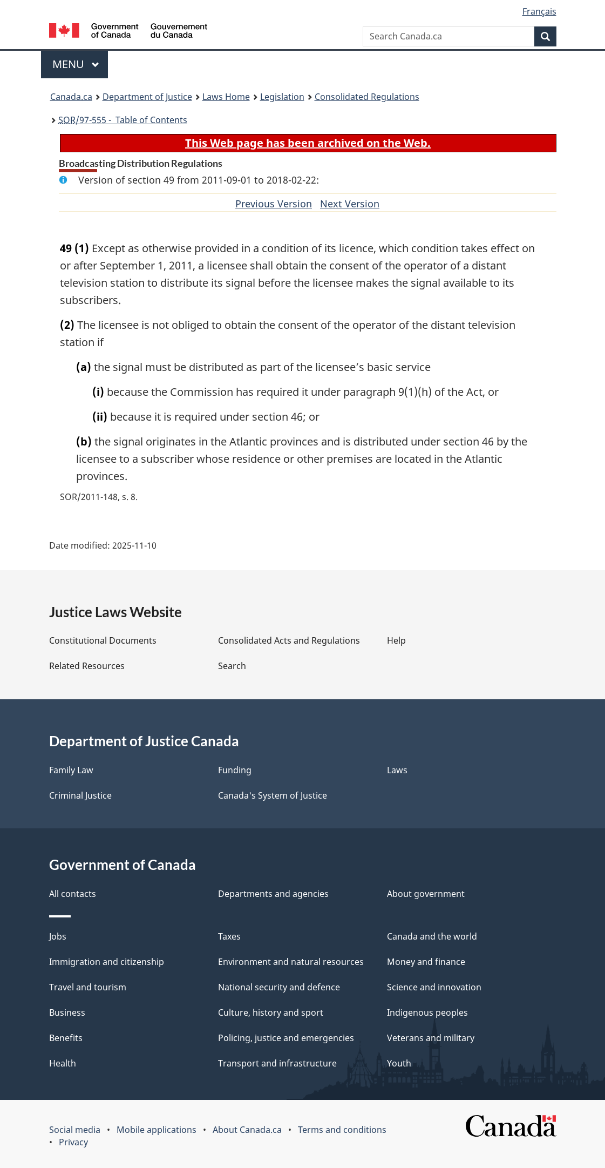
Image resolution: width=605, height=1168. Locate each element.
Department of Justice (147, 97)
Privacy (73, 1142)
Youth (399, 1063)
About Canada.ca (247, 1130)
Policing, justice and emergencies (286, 1038)
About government (426, 894)
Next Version (349, 203)
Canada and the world (432, 936)
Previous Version (273, 203)
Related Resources (87, 666)
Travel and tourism (87, 987)
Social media (74, 1130)
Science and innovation (434, 987)
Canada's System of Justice (272, 795)
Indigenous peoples (427, 1012)
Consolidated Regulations (367, 97)
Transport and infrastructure (277, 1063)
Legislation (282, 97)
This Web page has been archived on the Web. (308, 143)
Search (232, 666)
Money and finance (426, 962)
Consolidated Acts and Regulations (289, 640)
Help (396, 640)
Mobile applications (156, 1130)
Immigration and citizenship (106, 962)
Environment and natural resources (291, 962)
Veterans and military (430, 1038)
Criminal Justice (80, 795)
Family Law (71, 770)
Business (67, 1012)
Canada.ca (71, 97)
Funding (234, 770)
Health (62, 1063)
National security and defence (279, 987)
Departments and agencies (273, 894)
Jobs (57, 936)
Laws (397, 770)
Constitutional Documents (103, 640)
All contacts (72, 894)
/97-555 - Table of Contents (122, 120)
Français (539, 11)
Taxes (229, 936)
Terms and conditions (342, 1130)
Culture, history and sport (270, 1012)
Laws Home (226, 97)
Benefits (66, 1038)
